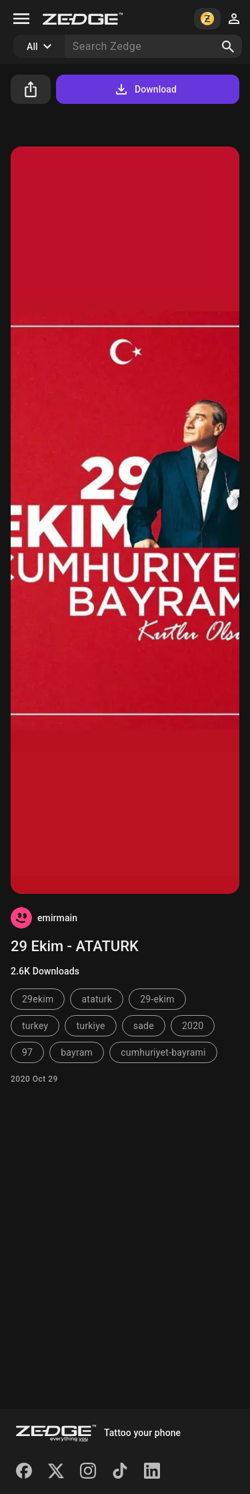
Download (145, 89)
